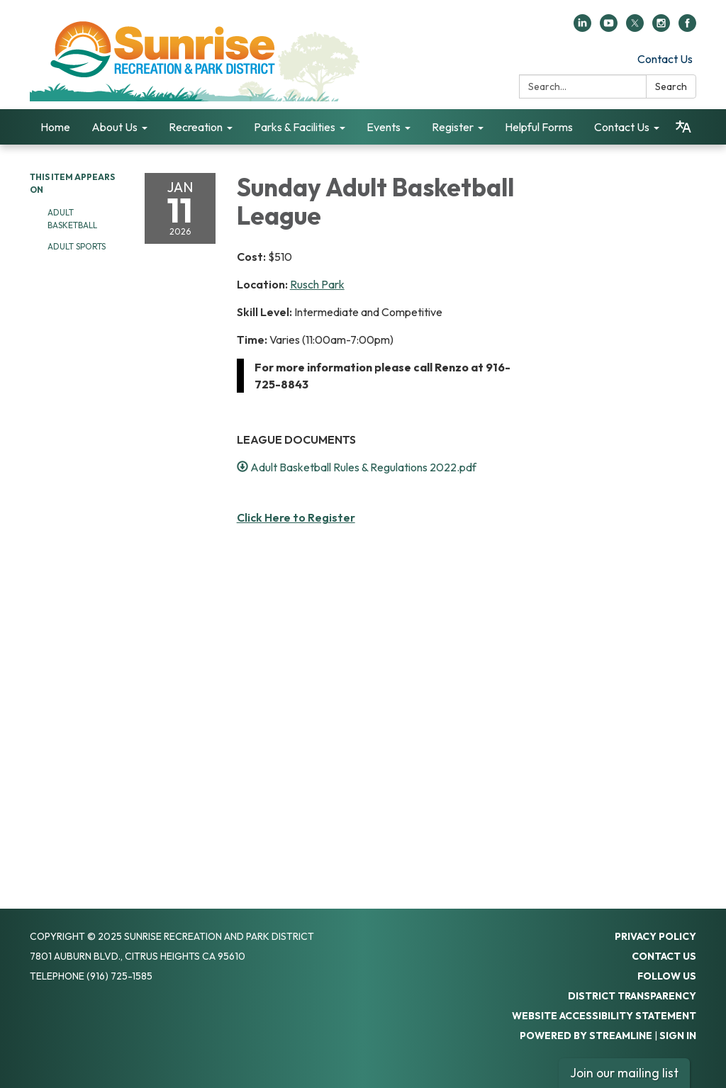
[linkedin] (582, 28)
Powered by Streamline (586, 1035)
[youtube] (609, 28)
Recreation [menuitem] (196, 127)
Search (671, 86)
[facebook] (687, 28)
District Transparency (632, 995)
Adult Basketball (73, 218)
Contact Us (665, 59)
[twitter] (635, 28)
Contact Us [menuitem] (621, 127)
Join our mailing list (624, 1073)
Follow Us (666, 976)
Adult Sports (77, 246)
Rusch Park (317, 284)
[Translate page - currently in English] (683, 127)
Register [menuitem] (453, 127)
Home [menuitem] (55, 127)
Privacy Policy (655, 936)
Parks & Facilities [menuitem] (294, 127)
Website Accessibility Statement (604, 1015)
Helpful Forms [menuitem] (539, 127)
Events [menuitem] (384, 127)
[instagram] (661, 28)
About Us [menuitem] (114, 127)
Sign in (677, 1035)
